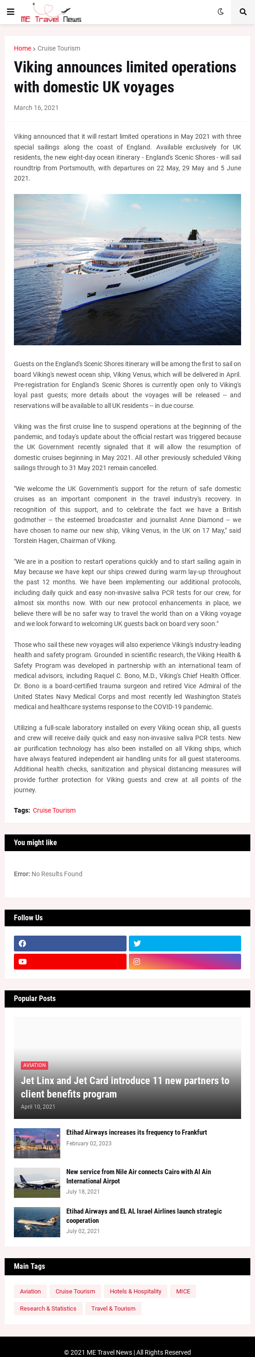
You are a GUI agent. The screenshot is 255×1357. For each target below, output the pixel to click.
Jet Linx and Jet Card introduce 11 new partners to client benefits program (125, 1087)
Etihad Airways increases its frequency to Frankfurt (136, 1132)
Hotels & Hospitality (135, 1291)
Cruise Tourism (59, 48)
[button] (10, 12)
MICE (183, 1291)
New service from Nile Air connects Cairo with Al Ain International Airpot (138, 1176)
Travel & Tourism (113, 1308)
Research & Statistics (48, 1308)
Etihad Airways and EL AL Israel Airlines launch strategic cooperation (144, 1216)
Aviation (30, 1291)
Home (22, 48)
